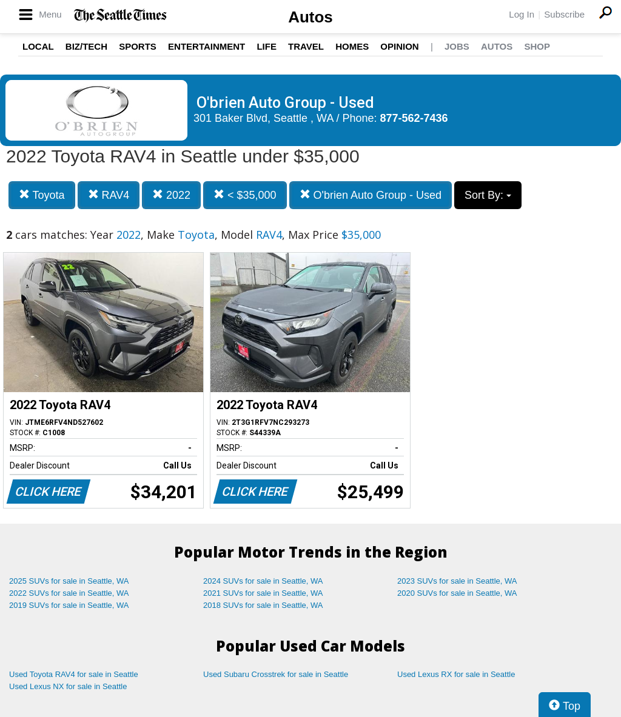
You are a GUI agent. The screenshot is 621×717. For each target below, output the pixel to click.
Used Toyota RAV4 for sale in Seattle (73, 674)
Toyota (42, 194)
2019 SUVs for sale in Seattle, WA (69, 605)
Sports (137, 46)
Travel (306, 46)
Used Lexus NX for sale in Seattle (68, 686)
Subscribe (564, 14)
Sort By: (488, 195)
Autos (310, 17)
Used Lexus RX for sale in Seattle (456, 674)
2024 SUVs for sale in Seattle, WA (263, 580)
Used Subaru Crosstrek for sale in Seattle (275, 674)
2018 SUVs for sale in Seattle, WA (263, 605)
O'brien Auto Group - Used (371, 194)
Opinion (399, 46)
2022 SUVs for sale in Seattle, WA (69, 593)
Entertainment (206, 46)
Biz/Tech (86, 46)
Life (267, 46)
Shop (537, 46)
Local (38, 46)
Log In (521, 14)
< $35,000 (245, 194)
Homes (352, 46)
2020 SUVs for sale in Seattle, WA (457, 593)
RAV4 (109, 194)
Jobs (457, 46)
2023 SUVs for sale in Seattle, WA (457, 580)
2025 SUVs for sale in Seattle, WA (69, 580)
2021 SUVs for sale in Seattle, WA (263, 593)
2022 (171, 194)
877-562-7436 (414, 118)
